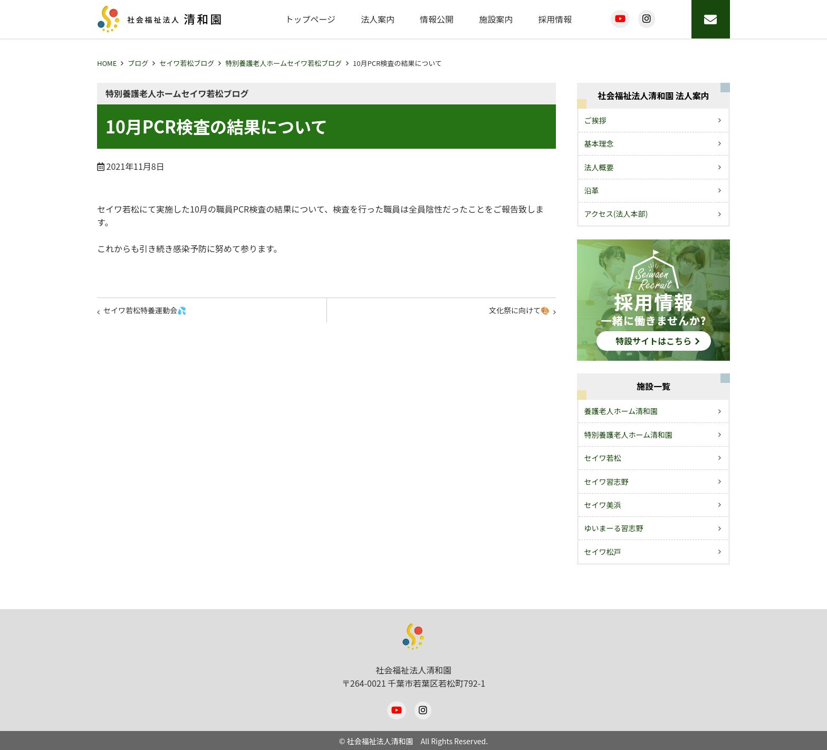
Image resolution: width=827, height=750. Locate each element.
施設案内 (496, 19)
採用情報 (555, 19)
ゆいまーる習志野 (613, 528)
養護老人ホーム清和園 (621, 411)
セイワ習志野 (606, 481)
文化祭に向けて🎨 (512, 312)
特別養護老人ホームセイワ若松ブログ (283, 63)
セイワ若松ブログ (186, 63)
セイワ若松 (602, 458)
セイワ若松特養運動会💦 (152, 312)
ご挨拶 (595, 120)
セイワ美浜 (602, 504)
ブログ (138, 63)
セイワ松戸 (602, 551)
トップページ (310, 19)
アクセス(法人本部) (616, 213)
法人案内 (378, 19)
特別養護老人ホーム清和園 (628, 434)
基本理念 (599, 143)
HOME (107, 63)
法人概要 (599, 167)
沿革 (591, 190)
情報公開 (437, 19)
